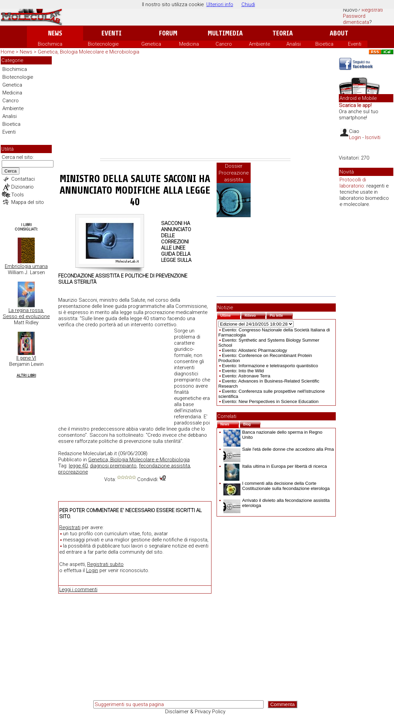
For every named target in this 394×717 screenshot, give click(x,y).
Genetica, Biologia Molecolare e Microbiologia (88, 52)
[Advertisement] (195, 107)
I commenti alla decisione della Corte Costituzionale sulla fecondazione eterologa (276, 486)
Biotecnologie (103, 44)
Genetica (151, 44)
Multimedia (225, 33)
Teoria (282, 33)
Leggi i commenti (78, 589)
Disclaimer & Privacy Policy (195, 711)
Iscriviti (372, 137)
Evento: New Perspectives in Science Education (270, 401)
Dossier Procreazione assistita (234, 173)
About (339, 33)
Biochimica (50, 44)
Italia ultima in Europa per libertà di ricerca (275, 466)
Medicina (189, 44)
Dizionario (22, 187)
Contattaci (23, 179)
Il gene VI (26, 358)
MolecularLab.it (100, 453)
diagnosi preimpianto (113, 466)
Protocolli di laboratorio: (353, 183)
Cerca (10, 171)
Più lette (281, 314)
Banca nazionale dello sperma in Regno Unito (272, 435)
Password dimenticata (356, 19)
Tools (17, 195)
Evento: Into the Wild (243, 370)
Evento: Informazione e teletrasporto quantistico (270, 365)
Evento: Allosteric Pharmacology (254, 350)
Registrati (372, 10)
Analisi (293, 44)
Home (7, 52)
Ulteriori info (219, 4)
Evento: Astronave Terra (246, 375)
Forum (168, 33)
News (55, 33)
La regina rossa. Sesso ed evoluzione (26, 313)
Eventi (111, 33)
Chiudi (248, 4)
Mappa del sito (27, 202)
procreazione (73, 472)
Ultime (230, 314)
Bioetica (324, 44)
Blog (252, 423)
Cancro (224, 44)
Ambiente (259, 44)
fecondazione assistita (164, 466)
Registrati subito (105, 564)
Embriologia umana (26, 266)
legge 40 (78, 466)
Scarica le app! (355, 105)
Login (92, 570)
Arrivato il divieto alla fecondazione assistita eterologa (276, 503)
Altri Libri (26, 375)
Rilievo (255, 314)
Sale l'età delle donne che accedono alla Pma (278, 449)
